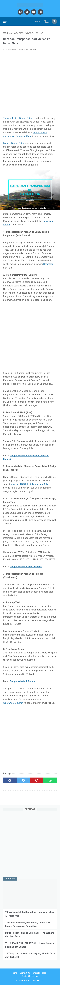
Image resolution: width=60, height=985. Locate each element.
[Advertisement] (30, 85)
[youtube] (33, 12)
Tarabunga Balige (41, 484)
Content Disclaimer (30, 976)
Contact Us (25, 973)
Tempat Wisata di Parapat (23, 681)
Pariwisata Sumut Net (34, 980)
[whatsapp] (50, 780)
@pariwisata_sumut (13, 703)
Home (14, 973)
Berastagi (48, 264)
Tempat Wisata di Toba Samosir (26, 566)
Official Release (39, 973)
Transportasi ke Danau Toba (17, 118)
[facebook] (20, 12)
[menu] (5, 21)
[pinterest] (36, 780)
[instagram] (40, 12)
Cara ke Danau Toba (13, 143)
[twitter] (27, 12)
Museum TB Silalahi (20, 484)
